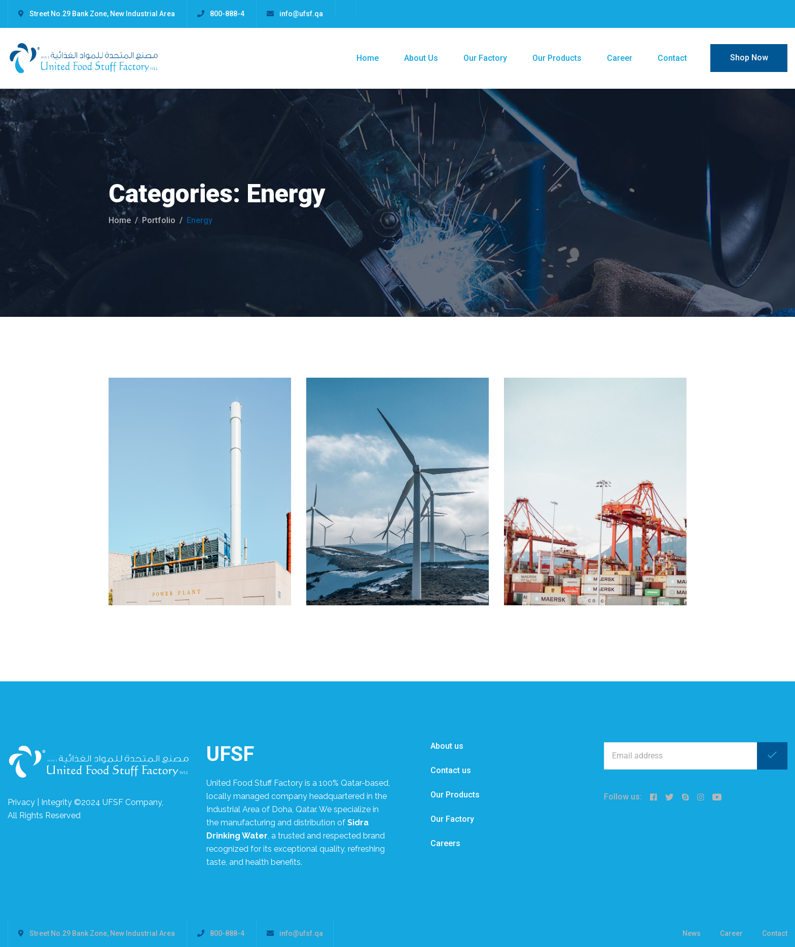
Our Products (557, 58)
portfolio (158, 220)
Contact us (450, 770)
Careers (445, 843)
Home (367, 58)
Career (619, 58)
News (691, 933)
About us (446, 746)
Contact (672, 58)
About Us (421, 58)
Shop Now (749, 57)
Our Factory (485, 58)
